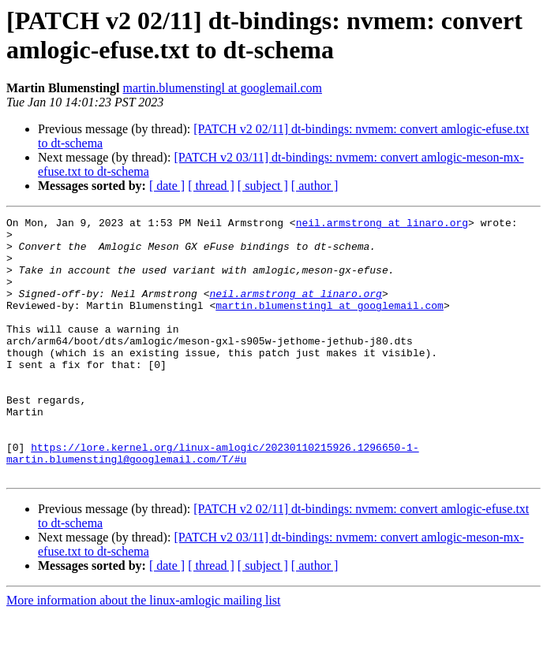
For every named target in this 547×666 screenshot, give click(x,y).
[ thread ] (211, 185)
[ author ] (315, 185)
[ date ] (167, 185)
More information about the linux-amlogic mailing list (143, 652)
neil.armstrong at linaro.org (382, 225)
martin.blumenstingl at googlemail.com (222, 88)
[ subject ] (263, 185)
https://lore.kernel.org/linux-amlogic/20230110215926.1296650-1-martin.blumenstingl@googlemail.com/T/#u (212, 501)
